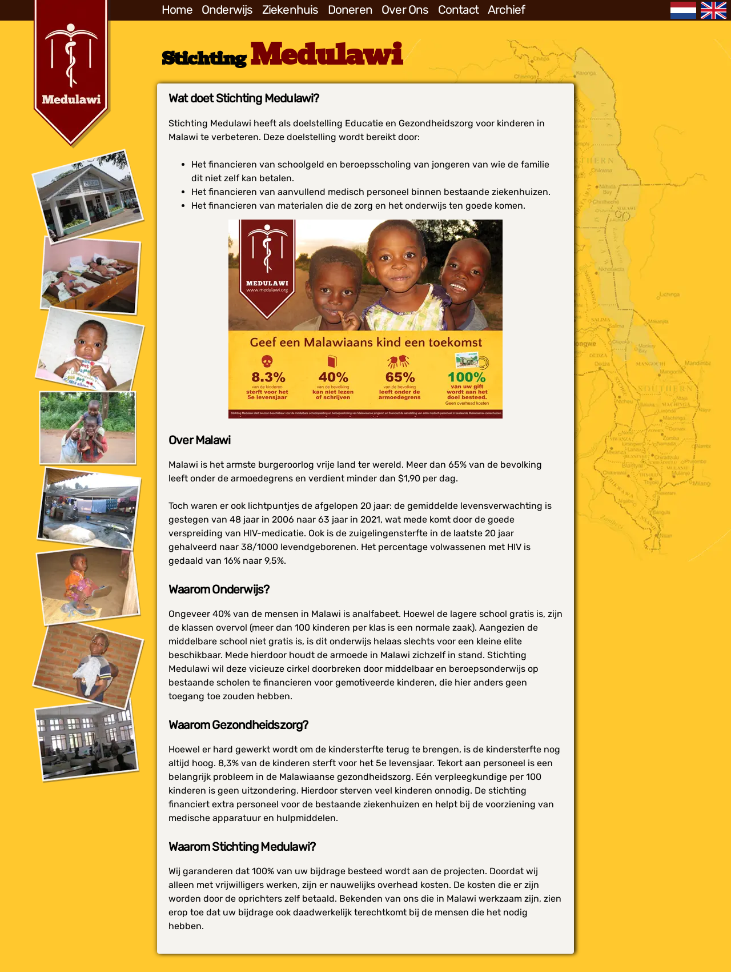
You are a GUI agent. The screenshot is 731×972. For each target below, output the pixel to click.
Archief (506, 10)
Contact (458, 10)
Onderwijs (227, 10)
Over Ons (405, 10)
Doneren (350, 10)
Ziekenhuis (290, 10)
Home (177, 10)
